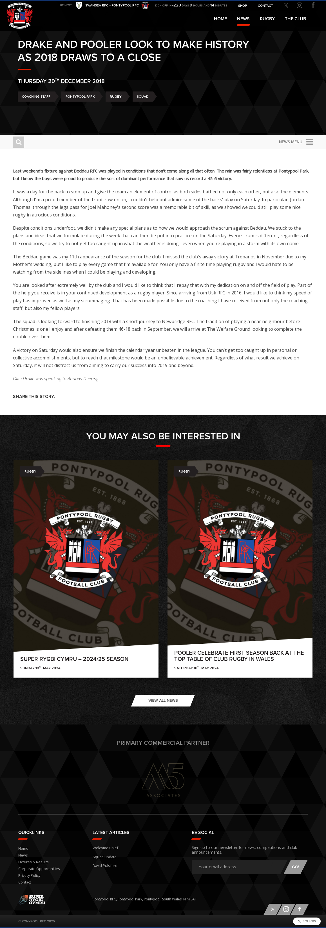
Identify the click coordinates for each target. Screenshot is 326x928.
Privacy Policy (29, 875)
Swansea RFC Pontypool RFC (112, 6)
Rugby (116, 110)
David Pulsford (104, 863)
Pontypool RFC (17, 13)
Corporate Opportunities (38, 868)
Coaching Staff (36, 110)
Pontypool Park (80, 110)
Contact (24, 882)
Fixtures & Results (32, 862)
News (243, 19)
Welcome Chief (105, 847)
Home (220, 19)
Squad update (104, 855)
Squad (143, 110)
